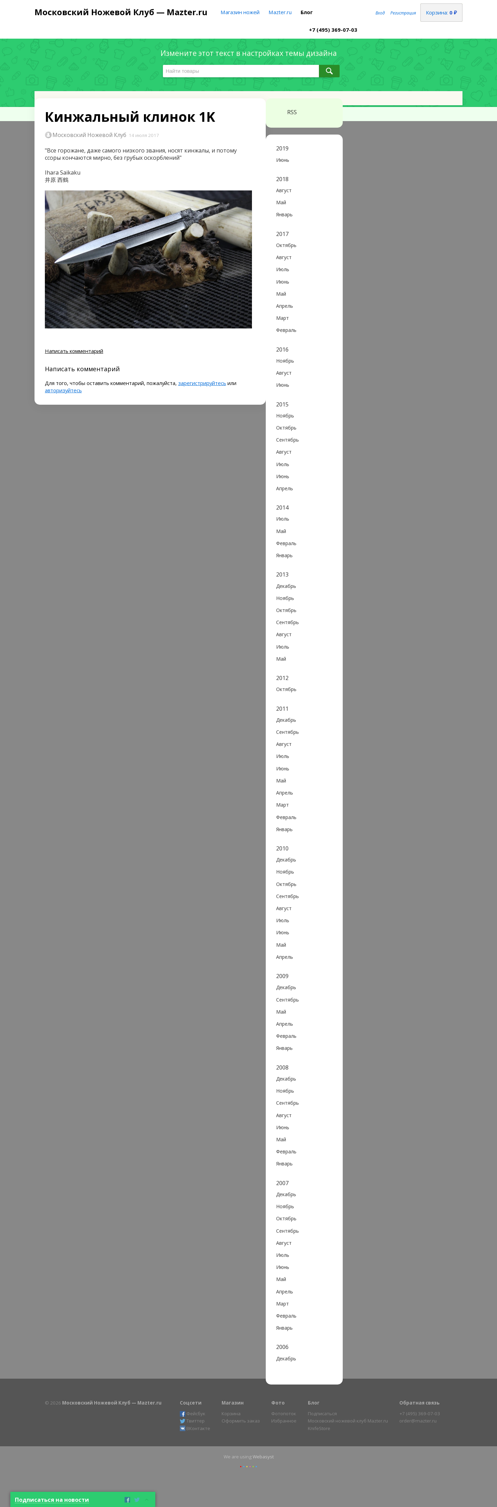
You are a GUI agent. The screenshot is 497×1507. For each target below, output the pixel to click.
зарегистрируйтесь (202, 383)
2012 (282, 678)
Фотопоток (283, 1413)
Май (281, 202)
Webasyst (263, 1457)
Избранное (283, 1421)
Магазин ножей (240, 12)
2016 (282, 349)
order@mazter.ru (418, 1421)
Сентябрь (287, 439)
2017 (282, 234)
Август (284, 190)
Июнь (282, 160)
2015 (282, 404)
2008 (282, 1067)
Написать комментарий (74, 350)
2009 (282, 976)
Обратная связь (419, 1403)
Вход (380, 13)
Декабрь (286, 586)
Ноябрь (285, 360)
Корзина (231, 1413)
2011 (282, 708)
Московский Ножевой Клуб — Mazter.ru (121, 12)
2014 (282, 507)
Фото (278, 1403)
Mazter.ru (280, 12)
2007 (282, 1183)
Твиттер (192, 1421)
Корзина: (441, 12)
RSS (286, 112)
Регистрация (403, 13)
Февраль (286, 330)
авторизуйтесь (63, 390)
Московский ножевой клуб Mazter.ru (348, 1421)
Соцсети (191, 1403)
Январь (284, 214)
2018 (282, 179)
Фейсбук (192, 1413)
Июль (282, 269)
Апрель (284, 306)
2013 (282, 574)
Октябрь (286, 245)
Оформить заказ (241, 1421)
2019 (282, 148)
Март (282, 318)
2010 (282, 848)
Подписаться (322, 1413)
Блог (307, 12)
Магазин (233, 1403)
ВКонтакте (195, 1428)
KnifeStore (319, 1428)
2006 (282, 1347)
